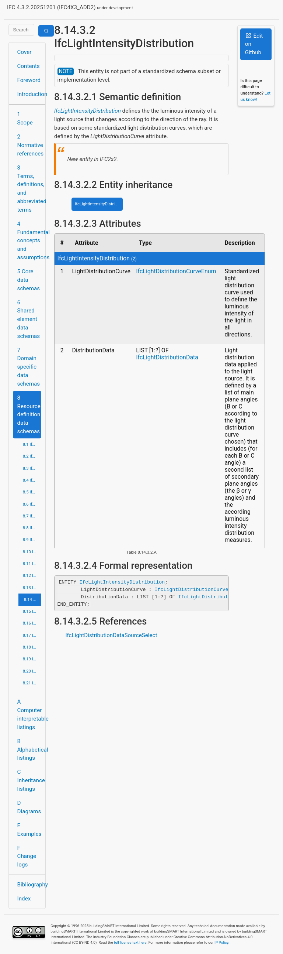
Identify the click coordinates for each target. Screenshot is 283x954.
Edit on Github (254, 44)
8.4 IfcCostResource (32, 480)
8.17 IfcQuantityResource (32, 635)
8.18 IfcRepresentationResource (32, 647)
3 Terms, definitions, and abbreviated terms (29, 188)
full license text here (130, 942)
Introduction (29, 94)
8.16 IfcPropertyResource (32, 623)
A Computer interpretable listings (29, 714)
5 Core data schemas (28, 280)
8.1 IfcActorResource (32, 444)
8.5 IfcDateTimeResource (32, 492)
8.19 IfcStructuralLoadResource (32, 658)
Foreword (29, 80)
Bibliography (29, 884)
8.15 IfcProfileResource (32, 611)
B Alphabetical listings (29, 750)
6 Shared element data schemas (28, 319)
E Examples (29, 829)
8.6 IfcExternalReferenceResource (32, 504)
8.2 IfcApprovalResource (32, 456)
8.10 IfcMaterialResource (32, 551)
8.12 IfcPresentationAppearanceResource (32, 575)
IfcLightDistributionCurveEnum (176, 271)
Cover (24, 52)
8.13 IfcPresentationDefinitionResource (32, 587)
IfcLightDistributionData (167, 357)
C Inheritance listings (29, 780)
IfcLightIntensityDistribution (87, 110)
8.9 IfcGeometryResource (32, 539)
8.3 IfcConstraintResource (32, 468)
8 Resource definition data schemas (29, 414)
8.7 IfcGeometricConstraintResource (32, 516)
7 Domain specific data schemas (28, 367)
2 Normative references (29, 145)
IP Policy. (221, 942)
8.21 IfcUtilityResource (32, 682)
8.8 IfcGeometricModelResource (32, 527)
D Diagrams (29, 807)
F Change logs (26, 856)
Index (24, 898)
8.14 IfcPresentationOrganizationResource (32, 599)
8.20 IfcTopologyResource (32, 671)
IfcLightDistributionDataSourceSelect (111, 635)
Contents (28, 66)
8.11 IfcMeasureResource (32, 563)
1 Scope (25, 118)
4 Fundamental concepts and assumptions (29, 240)
